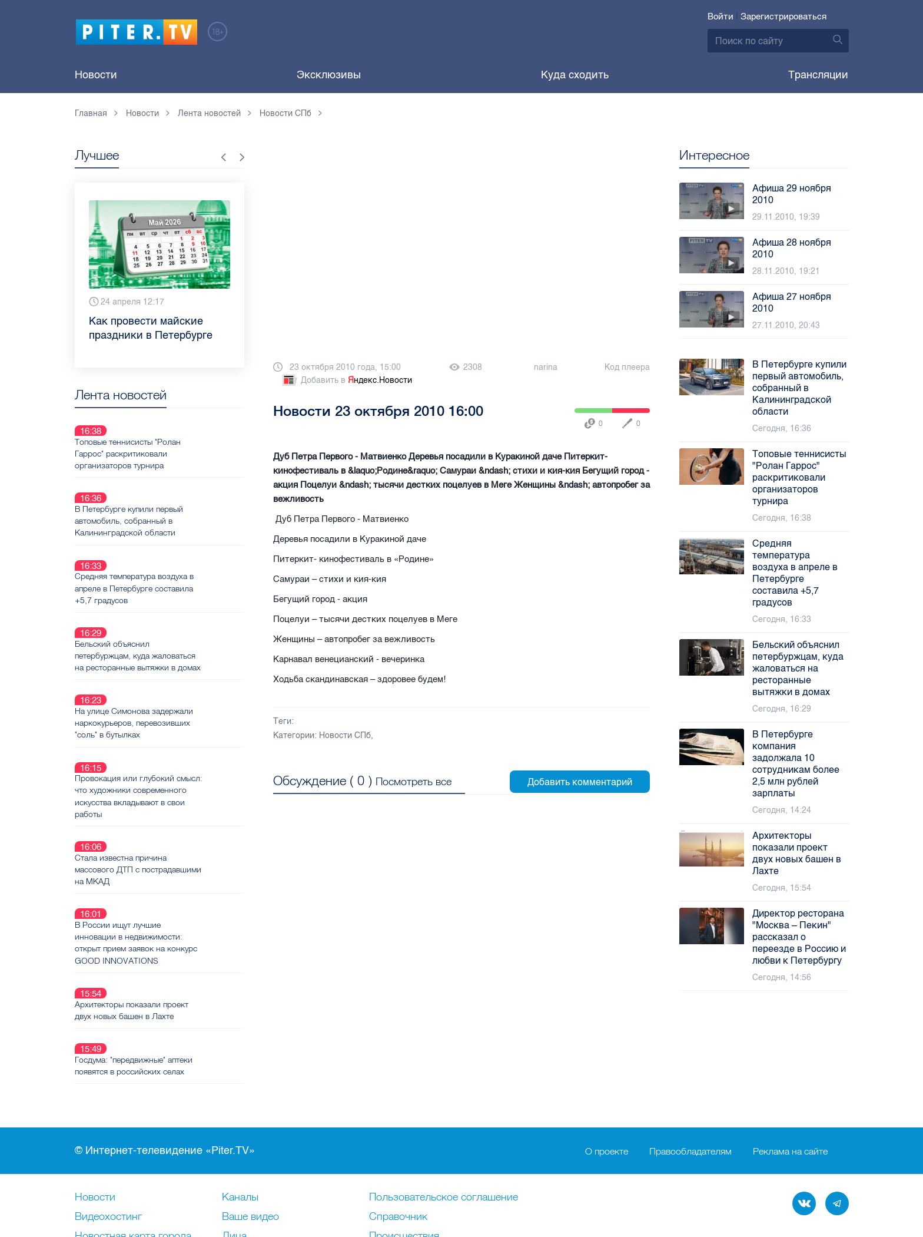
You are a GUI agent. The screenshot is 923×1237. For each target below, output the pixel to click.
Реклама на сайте (790, 1058)
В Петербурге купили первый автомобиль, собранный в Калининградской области (171, 493)
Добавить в (346, 380)
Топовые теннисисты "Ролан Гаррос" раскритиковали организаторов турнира (170, 439)
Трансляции (818, 74)
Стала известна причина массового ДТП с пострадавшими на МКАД (165, 773)
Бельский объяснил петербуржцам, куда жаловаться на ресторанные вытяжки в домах (180, 600)
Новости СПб (345, 735)
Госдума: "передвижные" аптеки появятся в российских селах (175, 928)
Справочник (398, 1124)
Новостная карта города (133, 1143)
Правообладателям (690, 1058)
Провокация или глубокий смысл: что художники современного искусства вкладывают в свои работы (167, 713)
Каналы (240, 1104)
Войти (720, 16)
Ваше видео (250, 1124)
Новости (96, 74)
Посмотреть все (413, 780)
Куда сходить (575, 74)
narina (545, 367)
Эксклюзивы (329, 74)
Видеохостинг (108, 1124)
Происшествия (404, 1143)
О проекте (606, 1058)
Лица (234, 1143)
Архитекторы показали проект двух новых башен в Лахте (173, 886)
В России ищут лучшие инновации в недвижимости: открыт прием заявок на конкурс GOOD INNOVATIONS (178, 832)
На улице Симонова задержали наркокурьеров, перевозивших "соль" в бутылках (176, 654)
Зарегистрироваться (783, 16)
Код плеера (627, 367)
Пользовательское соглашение (443, 1104)
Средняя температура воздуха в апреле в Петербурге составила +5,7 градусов (176, 547)
